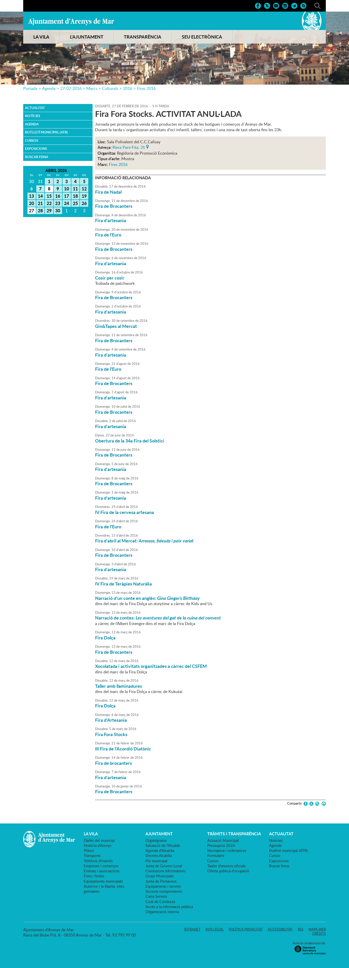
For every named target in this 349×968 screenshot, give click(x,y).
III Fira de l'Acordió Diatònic (123, 748)
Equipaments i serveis (163, 886)
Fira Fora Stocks (111, 734)
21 (40, 203)
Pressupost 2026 (221, 845)
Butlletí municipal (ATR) (46, 132)
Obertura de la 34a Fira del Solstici (129, 440)
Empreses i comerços (101, 865)
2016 (127, 88)
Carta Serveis (156, 896)
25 (75, 203)
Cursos (31, 140)
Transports (92, 855)
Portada (30, 88)
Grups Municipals (160, 875)
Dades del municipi (99, 840)
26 (84, 203)
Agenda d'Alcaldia (160, 850)
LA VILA (41, 36)
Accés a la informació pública (169, 906)
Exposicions (36, 148)
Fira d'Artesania (111, 720)
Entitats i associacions (101, 870)
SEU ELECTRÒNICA (202, 36)
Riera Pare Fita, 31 (128, 147)
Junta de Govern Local (164, 865)
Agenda (48, 88)
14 (40, 196)
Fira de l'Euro (108, 234)
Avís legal (215, 929)
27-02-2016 (70, 88)
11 (75, 189)
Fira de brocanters (113, 763)
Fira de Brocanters (113, 206)
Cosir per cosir (109, 277)
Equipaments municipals (103, 881)
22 (49, 203)
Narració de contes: (158, 617)
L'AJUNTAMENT (86, 36)
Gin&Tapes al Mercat (116, 326)
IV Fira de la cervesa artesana (124, 512)
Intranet (192, 929)
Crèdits (319, 933)
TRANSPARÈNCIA (142, 36)
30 (57, 211)
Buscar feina (36, 157)
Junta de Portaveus (161, 881)
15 (49, 196)
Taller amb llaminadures (118, 686)
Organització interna (162, 911)
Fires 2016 (146, 88)
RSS (300, 929)
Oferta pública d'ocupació (228, 870)
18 (75, 196)
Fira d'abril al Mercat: (144, 540)
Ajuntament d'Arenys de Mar (71, 21)
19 (84, 196)
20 (31, 203)
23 (57, 203)
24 (66, 203)
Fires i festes (94, 875)
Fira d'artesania (110, 220)
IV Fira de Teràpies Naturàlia (123, 583)
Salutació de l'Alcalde (163, 845)
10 (66, 189)
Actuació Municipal (223, 840)
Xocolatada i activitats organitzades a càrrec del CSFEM (151, 666)
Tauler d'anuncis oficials (226, 865)
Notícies (32, 116)
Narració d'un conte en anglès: (147, 598)
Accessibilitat (280, 929)
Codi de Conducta (160, 901)
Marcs (91, 88)
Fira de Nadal (108, 192)
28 (40, 211)
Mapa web (317, 929)
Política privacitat (246, 929)
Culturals (110, 88)
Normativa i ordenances (226, 850)
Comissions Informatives (166, 870)
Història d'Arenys (97, 845)
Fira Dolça (105, 637)
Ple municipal (156, 860)
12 (84, 189)
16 (57, 196)
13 (31, 196)
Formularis (215, 855)
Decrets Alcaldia (159, 855)
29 (49, 211)
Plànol (89, 850)
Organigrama (156, 840)
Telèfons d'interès (98, 860)
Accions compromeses (164, 891)
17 (66, 196)
